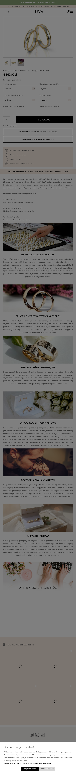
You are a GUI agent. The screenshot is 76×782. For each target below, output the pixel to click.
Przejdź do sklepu (30, 769)
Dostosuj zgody (47, 769)
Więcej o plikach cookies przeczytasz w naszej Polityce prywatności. (28, 763)
